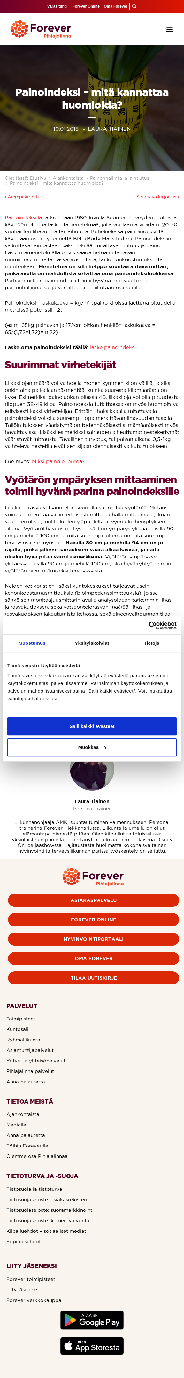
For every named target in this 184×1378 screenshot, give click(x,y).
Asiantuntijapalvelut (30, 1050)
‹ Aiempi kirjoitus (24, 196)
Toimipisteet (20, 1018)
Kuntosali (17, 1029)
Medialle (16, 1124)
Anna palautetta (25, 1081)
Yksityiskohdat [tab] (92, 643)
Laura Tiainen (92, 801)
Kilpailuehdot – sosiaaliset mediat (46, 1231)
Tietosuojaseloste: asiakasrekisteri (46, 1199)
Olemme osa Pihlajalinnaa (37, 1156)
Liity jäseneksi (23, 1289)
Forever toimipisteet (30, 1279)
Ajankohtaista (68, 178)
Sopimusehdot (23, 1241)
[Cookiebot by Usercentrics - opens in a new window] (149, 625)
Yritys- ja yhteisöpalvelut (35, 1060)
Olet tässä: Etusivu (25, 178)
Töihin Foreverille (27, 1145)
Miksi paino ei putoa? (58, 461)
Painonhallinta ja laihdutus (119, 178)
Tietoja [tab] (151, 643)
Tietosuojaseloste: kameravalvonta (47, 1220)
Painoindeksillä (23, 217)
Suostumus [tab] (32, 643)
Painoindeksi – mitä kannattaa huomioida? (57, 183)
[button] (169, 29)
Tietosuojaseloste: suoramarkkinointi (50, 1210)
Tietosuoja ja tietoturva (34, 1189)
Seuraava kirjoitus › (157, 196)
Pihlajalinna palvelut (30, 1071)
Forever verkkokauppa (33, 1300)
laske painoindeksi (113, 347)
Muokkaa (92, 747)
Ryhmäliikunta (23, 1039)
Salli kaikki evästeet (92, 726)
